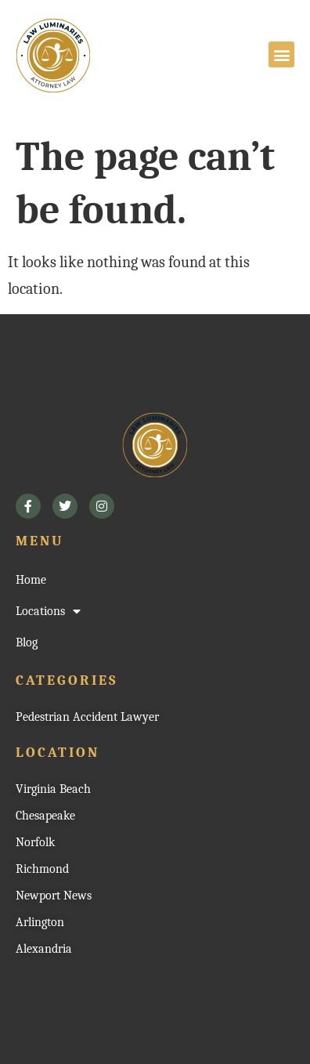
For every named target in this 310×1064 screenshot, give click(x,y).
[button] (281, 54)
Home (31, 580)
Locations (48, 611)
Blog (27, 642)
